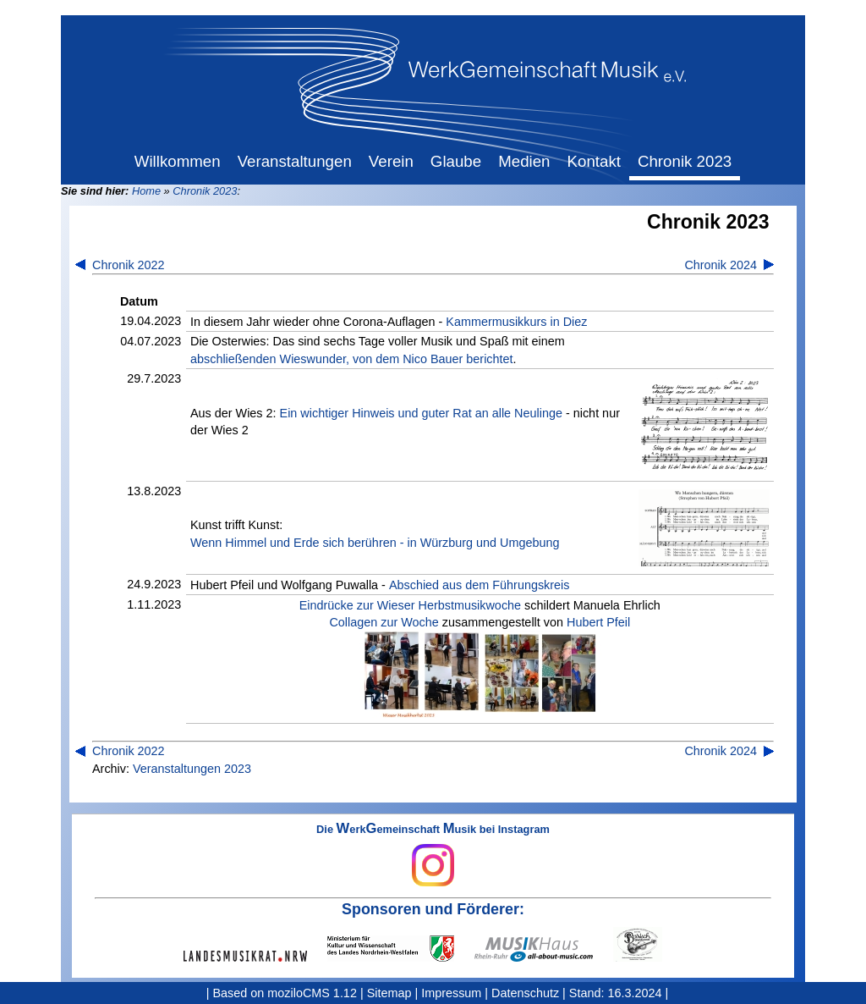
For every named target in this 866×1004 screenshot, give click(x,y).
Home (146, 191)
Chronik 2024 (720, 265)
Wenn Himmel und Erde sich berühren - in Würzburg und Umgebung (374, 542)
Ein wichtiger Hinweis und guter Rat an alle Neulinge (421, 413)
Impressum (451, 993)
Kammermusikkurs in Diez (516, 321)
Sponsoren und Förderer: (433, 909)
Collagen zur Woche (383, 622)
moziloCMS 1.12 (312, 993)
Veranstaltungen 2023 (192, 768)
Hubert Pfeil (598, 622)
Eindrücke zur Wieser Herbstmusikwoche (410, 605)
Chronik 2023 (205, 191)
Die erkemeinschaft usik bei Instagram (433, 855)
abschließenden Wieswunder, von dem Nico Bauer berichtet (351, 359)
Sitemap (389, 993)
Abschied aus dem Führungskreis (479, 585)
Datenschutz (525, 993)
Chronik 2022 (128, 265)
